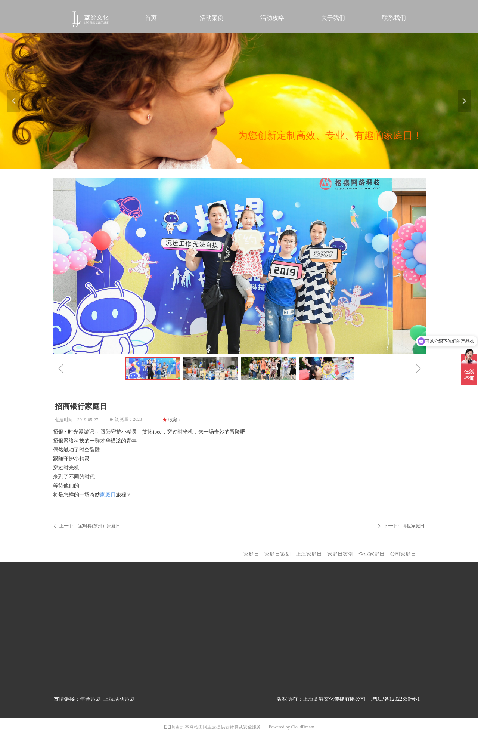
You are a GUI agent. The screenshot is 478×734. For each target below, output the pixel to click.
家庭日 (108, 494)
